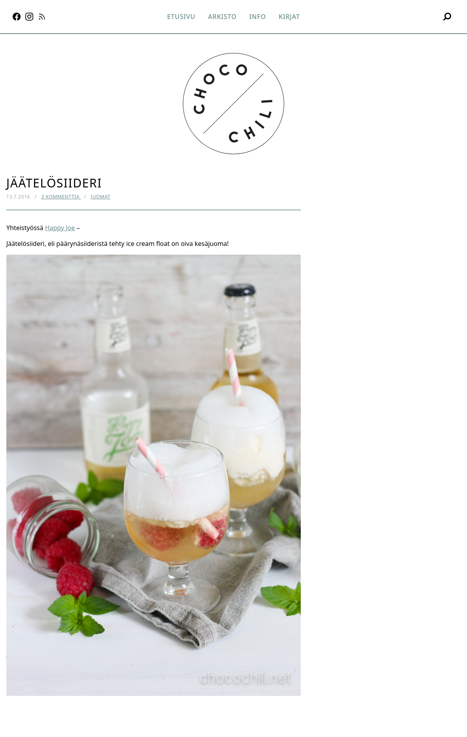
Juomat (100, 196)
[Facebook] (17, 17)
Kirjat (289, 16)
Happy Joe (60, 227)
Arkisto (222, 16)
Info (257, 16)
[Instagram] (29, 17)
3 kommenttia (61, 196)
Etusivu (181, 16)
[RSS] (42, 17)
